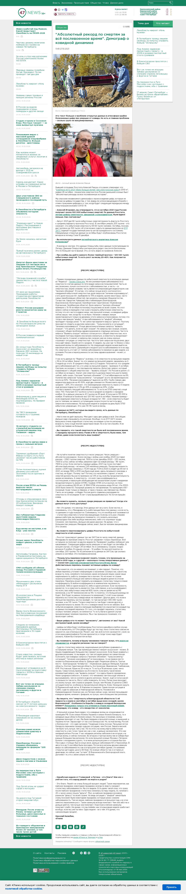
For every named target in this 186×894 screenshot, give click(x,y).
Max (89, 853)
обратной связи (102, 841)
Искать (170, 3)
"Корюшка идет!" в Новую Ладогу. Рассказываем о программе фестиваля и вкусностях (31, 228)
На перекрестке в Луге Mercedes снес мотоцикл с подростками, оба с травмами (152, 84)
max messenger (66, 10)
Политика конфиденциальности (49, 858)
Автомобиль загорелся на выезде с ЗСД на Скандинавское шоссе (31, 172)
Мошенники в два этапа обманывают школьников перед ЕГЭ (31, 585)
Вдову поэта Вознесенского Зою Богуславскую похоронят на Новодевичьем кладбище (31, 615)
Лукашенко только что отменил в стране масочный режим (94, 706)
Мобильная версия (55, 10)
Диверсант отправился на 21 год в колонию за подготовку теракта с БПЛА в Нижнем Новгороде (31, 673)
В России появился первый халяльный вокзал (31, 338)
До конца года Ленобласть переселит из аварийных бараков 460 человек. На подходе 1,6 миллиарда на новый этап (31, 353)
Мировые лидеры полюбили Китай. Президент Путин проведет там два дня (31, 74)
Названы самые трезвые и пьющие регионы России (31, 98)
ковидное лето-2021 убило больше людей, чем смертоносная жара (87, 190)
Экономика (66, 3)
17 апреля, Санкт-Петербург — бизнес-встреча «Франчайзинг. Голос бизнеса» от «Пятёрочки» (152, 96)
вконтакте (59, 10)
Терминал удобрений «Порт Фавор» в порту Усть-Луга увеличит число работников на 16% (31, 458)
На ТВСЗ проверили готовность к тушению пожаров (31, 416)
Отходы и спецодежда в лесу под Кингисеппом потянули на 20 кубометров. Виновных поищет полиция (31, 504)
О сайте (37, 853)
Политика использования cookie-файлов (53, 863)
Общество (95, 3)
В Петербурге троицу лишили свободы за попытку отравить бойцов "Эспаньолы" (152, 41)
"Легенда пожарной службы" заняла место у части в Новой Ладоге (31, 282)
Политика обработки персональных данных (55, 860)
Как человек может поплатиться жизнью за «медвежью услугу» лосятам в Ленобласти (31, 157)
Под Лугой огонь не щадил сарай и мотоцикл (31, 789)
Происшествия (81, 3)
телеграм (62, 10)
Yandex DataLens (77, 282)
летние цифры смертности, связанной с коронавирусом (83, 215)
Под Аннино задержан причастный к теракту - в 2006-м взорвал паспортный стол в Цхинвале (151, 52)
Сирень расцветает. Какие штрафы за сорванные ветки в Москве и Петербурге (31, 186)
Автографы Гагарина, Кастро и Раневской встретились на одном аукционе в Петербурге (31, 558)
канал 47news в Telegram (84, 837)
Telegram (85, 853)
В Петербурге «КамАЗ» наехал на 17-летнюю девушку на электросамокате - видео (31, 706)
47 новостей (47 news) (111, 853)
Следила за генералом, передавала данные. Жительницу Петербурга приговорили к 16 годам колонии (31, 631)
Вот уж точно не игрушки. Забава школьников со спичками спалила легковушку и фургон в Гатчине (152, 73)
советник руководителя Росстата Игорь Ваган (93, 563)
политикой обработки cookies (23, 889)
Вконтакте (73, 853)
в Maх (100, 837)
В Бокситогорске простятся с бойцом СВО (31, 645)
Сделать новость (66, 14)
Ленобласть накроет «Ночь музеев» (31, 86)
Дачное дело (116, 3)
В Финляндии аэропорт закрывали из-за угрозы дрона (31, 719)
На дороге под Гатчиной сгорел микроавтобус (31, 801)
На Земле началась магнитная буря (31, 242)
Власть (56, 3)
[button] (57, 827)
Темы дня (143, 23)
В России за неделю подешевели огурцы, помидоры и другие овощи (31, 111)
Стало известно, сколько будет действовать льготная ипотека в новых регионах (31, 658)
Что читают (163, 23)
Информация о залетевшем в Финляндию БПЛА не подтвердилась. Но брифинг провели (31, 401)
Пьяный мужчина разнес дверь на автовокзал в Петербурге (31, 253)
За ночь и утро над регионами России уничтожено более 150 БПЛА (31, 60)
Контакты (49, 853)
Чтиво (106, 3)
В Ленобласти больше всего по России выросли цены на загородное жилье (31, 325)
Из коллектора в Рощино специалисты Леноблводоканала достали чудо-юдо (31, 600)
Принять (172, 887)
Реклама (62, 853)
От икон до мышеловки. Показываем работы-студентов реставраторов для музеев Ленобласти (31, 297)
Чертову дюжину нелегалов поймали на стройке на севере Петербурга (31, 46)
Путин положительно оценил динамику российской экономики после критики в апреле (31, 474)
